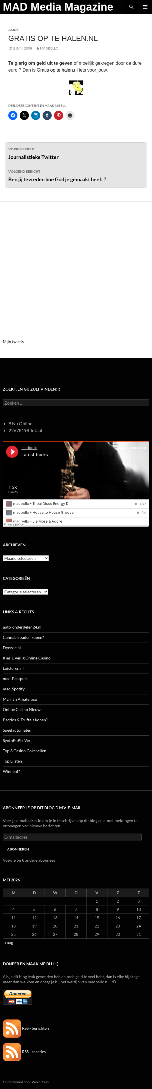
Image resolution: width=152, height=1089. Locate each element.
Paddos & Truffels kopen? (25, 719)
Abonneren (18, 849)
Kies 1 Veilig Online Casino (27, 657)
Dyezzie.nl (12, 647)
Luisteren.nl (13, 668)
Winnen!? (11, 771)
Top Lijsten (12, 761)
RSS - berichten (26, 1028)
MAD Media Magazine (58, 7)
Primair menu (145, 7)
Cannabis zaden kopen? (23, 637)
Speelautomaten (17, 730)
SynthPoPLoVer (17, 740)
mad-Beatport (15, 678)
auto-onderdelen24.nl (22, 627)
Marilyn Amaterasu (20, 699)
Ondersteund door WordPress (26, 1082)
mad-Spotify (14, 688)
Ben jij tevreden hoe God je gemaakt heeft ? (76, 175)
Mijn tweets (13, 341)
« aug (8, 942)
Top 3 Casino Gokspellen (24, 750)
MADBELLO (49, 48)
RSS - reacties (24, 1051)
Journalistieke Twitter (76, 153)
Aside (13, 29)
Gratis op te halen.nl (57, 70)
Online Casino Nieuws (22, 709)
